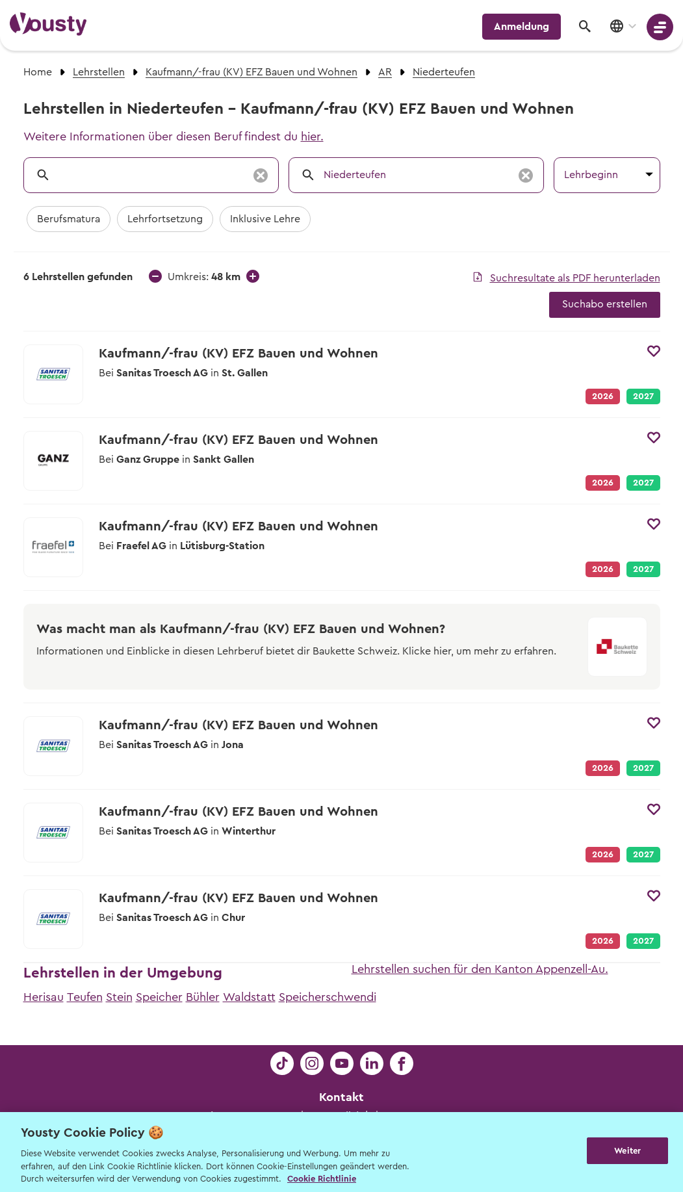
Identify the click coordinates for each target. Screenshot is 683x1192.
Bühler (203, 997)
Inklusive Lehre (265, 219)
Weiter (627, 1151)
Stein (119, 997)
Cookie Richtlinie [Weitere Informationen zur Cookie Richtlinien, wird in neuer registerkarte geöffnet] (321, 1178)
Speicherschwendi (327, 997)
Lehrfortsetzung (165, 219)
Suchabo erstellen (604, 304)
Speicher (159, 997)
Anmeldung (521, 26)
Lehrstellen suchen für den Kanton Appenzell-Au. (480, 969)
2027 (643, 396)
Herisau (43, 997)
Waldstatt (249, 997)
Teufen (85, 997)
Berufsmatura (68, 219)
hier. (312, 136)
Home (37, 72)
